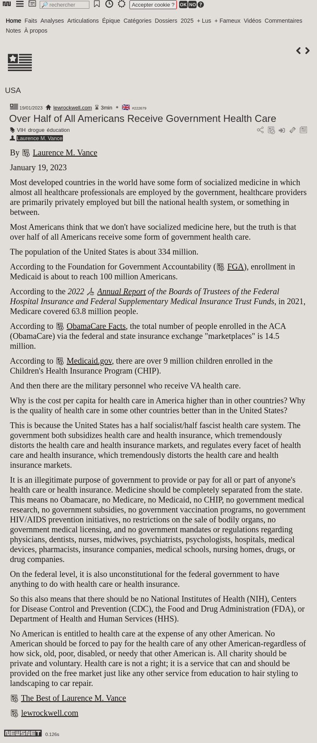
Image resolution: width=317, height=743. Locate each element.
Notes (13, 30)
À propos (36, 30)
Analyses (52, 20)
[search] (64, 5)
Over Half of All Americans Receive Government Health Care (142, 118)
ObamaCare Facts (96, 326)
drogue (36, 130)
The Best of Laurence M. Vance (73, 698)
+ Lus (204, 20)
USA (13, 90)
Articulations (83, 20)
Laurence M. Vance (39, 138)
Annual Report (121, 291)
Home (13, 20)
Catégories (137, 20)
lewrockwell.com (72, 108)
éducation (58, 130)
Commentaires (284, 20)
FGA (235, 266)
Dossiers (166, 20)
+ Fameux (227, 20)
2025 (187, 20)
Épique (111, 20)
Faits (30, 20)
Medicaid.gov (89, 360)
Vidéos (253, 20)
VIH (21, 130)
